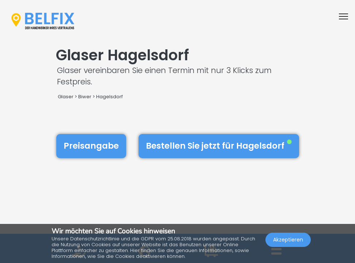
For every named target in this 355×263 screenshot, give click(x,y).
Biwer (84, 97)
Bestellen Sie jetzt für (219, 146)
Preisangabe (91, 146)
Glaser (65, 97)
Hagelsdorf (109, 97)
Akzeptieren (288, 239)
